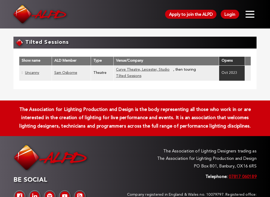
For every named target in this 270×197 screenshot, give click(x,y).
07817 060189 (242, 177)
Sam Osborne (65, 73)
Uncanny (32, 73)
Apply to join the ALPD (191, 15)
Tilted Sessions (128, 76)
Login (229, 15)
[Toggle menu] (250, 14)
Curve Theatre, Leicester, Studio (143, 69)
